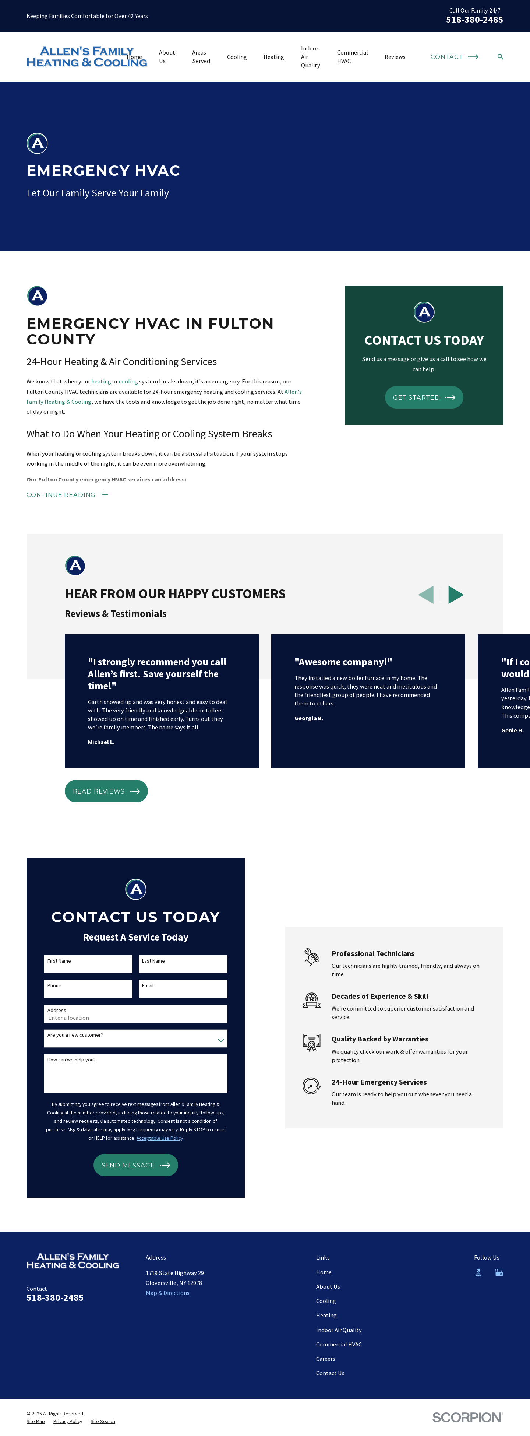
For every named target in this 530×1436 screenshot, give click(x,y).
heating (101, 381)
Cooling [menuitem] (237, 56)
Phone (47, 986)
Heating (326, 1315)
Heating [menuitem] (274, 56)
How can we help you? (64, 1060)
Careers (325, 1358)
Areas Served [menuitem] (201, 56)
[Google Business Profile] (499, 1272)
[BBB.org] (478, 1272)
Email (140, 986)
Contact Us (330, 1373)
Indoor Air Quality (339, 1330)
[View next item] (456, 595)
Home (324, 1272)
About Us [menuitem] (167, 56)
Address (49, 1010)
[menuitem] (35, 1421)
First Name (51, 961)
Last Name (146, 961)
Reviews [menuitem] (395, 56)
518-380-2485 (475, 19)
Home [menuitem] (134, 56)
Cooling (326, 1300)
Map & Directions (168, 1292)
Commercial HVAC (339, 1344)
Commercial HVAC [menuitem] (352, 56)
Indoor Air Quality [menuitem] (310, 57)
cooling (128, 381)
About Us (328, 1286)
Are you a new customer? (67, 1035)
